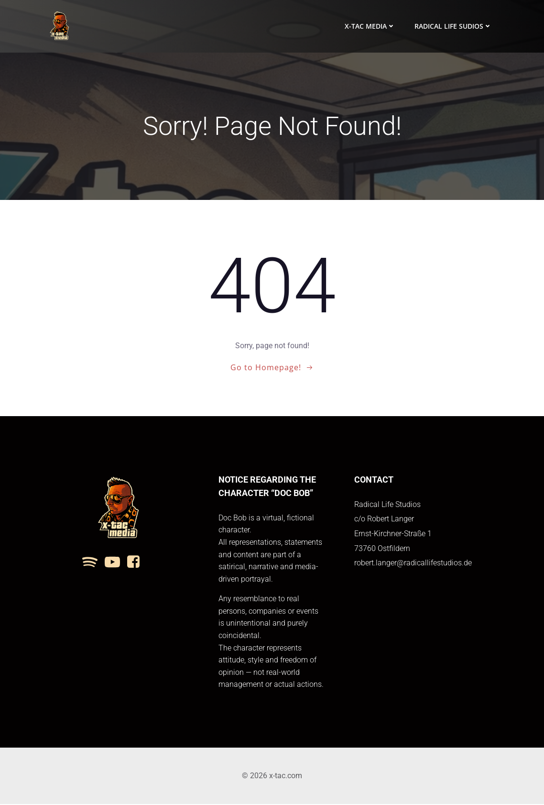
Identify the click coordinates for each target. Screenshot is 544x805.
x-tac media (370, 26)
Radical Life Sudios (453, 26)
